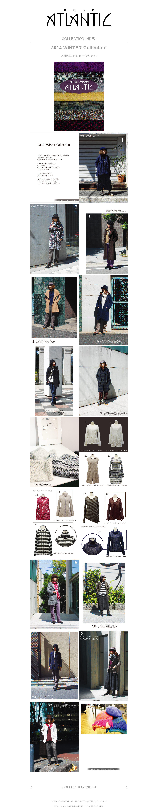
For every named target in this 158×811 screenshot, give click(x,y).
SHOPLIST (64, 802)
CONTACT (101, 802)
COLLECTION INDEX (79, 39)
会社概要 (91, 802)
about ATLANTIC (78, 802)
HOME (55, 802)
